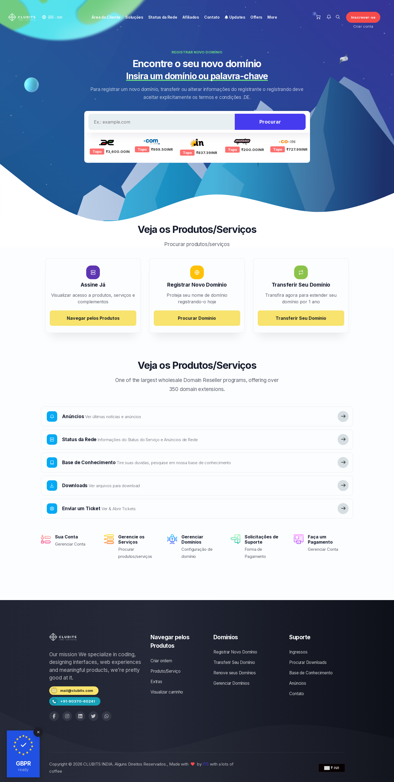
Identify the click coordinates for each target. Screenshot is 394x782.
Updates (235, 17)
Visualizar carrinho (166, 692)
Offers (256, 17)
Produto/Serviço (165, 671)
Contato (212, 17)
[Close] (38, 732)
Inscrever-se (363, 17)
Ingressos (298, 652)
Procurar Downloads (307, 662)
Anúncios (297, 683)
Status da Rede (162, 17)
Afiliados (190, 17)
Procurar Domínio (197, 318)
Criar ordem (161, 660)
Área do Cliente (106, 17)
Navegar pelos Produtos (93, 318)
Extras (156, 681)
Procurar (270, 122)
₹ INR (331, 768)
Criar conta (363, 26)
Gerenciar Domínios (231, 683)
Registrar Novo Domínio (235, 652)
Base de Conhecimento (310, 672)
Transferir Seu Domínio (301, 318)
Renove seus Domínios (234, 672)
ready (23, 769)
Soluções (134, 17)
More (272, 17)
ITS (205, 764)
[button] (52, 17)
